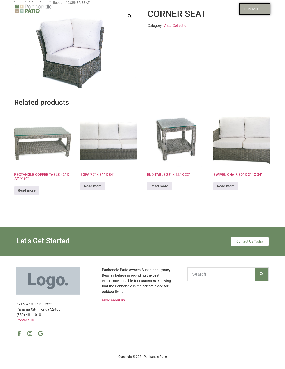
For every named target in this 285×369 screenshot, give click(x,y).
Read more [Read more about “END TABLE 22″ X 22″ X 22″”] (159, 186)
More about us (113, 300)
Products (219, 9)
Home (192, 9)
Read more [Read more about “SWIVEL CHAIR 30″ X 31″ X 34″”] (226, 186)
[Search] (261, 274)
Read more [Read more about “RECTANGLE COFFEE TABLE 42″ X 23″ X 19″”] (27, 190)
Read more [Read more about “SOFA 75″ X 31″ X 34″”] (93, 186)
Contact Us (25, 320)
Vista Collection (176, 25)
